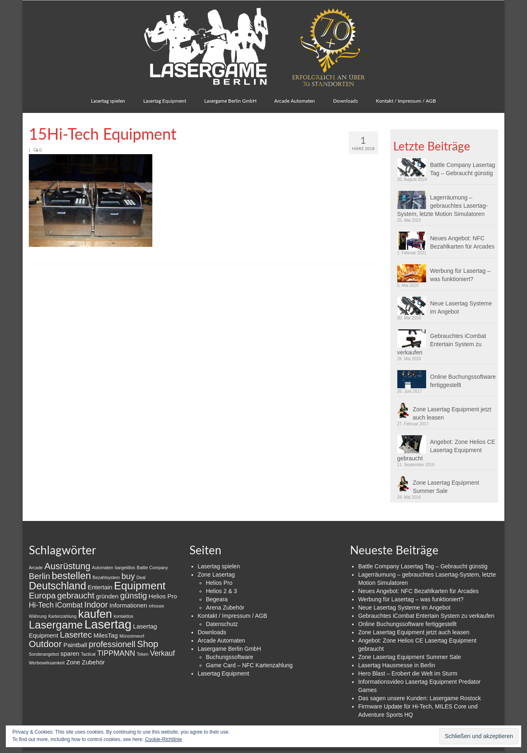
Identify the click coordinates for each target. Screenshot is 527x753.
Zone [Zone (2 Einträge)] (73, 662)
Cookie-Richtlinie (163, 739)
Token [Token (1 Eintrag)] (142, 654)
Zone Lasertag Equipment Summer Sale (446, 486)
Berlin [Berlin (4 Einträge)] (39, 576)
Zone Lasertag (216, 574)
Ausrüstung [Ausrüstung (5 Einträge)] (67, 566)
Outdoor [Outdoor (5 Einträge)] (45, 644)
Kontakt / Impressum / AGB (232, 615)
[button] (90, 200)
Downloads (212, 632)
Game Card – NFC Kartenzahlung (249, 665)
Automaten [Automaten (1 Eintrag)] (103, 567)
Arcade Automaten (221, 640)
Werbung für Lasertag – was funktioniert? (460, 274)
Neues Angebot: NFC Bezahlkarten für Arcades (462, 242)
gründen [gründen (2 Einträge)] (107, 596)
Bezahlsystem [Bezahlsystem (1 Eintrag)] (106, 577)
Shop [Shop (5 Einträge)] (148, 644)
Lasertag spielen (219, 566)
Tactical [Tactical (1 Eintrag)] (88, 654)
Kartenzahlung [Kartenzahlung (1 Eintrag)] (62, 616)
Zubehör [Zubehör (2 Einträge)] (93, 662)
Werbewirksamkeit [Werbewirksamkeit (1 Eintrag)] (47, 662)
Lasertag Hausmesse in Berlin (396, 665)
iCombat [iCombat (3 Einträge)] (68, 605)
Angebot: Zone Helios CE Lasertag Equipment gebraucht (446, 450)
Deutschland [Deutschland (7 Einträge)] (57, 585)
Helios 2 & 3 (221, 591)
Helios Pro (219, 582)
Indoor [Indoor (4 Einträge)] (96, 604)
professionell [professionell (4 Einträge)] (112, 644)
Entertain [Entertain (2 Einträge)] (100, 587)
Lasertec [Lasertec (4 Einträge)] (76, 634)
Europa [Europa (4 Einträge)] (42, 595)
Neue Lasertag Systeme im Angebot (461, 307)
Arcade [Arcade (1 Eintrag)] (36, 567)
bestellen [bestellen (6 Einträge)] (71, 575)
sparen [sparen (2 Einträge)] (70, 653)
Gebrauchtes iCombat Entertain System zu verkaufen (441, 344)
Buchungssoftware (229, 657)
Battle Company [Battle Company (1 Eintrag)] (152, 567)
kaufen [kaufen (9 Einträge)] (95, 614)
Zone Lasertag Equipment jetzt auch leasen (452, 413)
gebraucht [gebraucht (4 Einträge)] (75, 595)
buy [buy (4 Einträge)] (128, 576)
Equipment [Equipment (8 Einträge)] (140, 585)
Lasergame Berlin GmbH (229, 648)
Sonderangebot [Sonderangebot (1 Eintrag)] (44, 654)
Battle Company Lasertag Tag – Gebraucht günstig (462, 169)
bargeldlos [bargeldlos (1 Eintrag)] (125, 567)
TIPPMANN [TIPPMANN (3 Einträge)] (116, 653)
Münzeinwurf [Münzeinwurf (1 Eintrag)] (131, 635)
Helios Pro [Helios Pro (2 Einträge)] (163, 596)
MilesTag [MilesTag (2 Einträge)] (105, 635)
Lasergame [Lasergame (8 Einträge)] (56, 625)
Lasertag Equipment (223, 673)
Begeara (217, 599)
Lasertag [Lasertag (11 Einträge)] (107, 624)
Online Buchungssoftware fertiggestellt (463, 380)
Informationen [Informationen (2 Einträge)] (128, 605)
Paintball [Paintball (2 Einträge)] (75, 644)
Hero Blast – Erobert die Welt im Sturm (407, 673)
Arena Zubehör (225, 607)
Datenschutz (222, 624)
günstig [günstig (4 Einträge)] (133, 595)
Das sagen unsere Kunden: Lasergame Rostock (419, 698)
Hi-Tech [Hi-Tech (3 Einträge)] (41, 605)
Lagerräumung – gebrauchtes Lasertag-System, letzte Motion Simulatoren (442, 205)
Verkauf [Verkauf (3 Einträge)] (162, 653)
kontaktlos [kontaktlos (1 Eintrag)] (123, 616)
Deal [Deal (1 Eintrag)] (141, 577)
